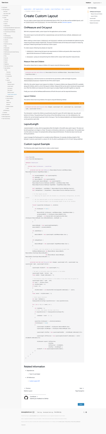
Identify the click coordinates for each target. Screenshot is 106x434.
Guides (47, 9)
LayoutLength (93, 18)
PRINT (81, 404)
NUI (63, 9)
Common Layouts (66, 22)
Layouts (68, 9)
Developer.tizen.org (48, 412)
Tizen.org (39, 412)
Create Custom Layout (33, 11)
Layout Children (94, 16)
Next (81, 388)
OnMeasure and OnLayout (95, 11)
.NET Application (38, 9)
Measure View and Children (96, 14)
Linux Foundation (33, 415)
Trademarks (23, 424)
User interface (55, 9)
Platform (88, 2)
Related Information (94, 23)
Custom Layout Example (95, 20)
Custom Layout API (34, 381)
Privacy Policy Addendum (75, 421)
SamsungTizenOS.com (26, 412)
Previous (28, 388)
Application (97, 3)
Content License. (62, 421)
